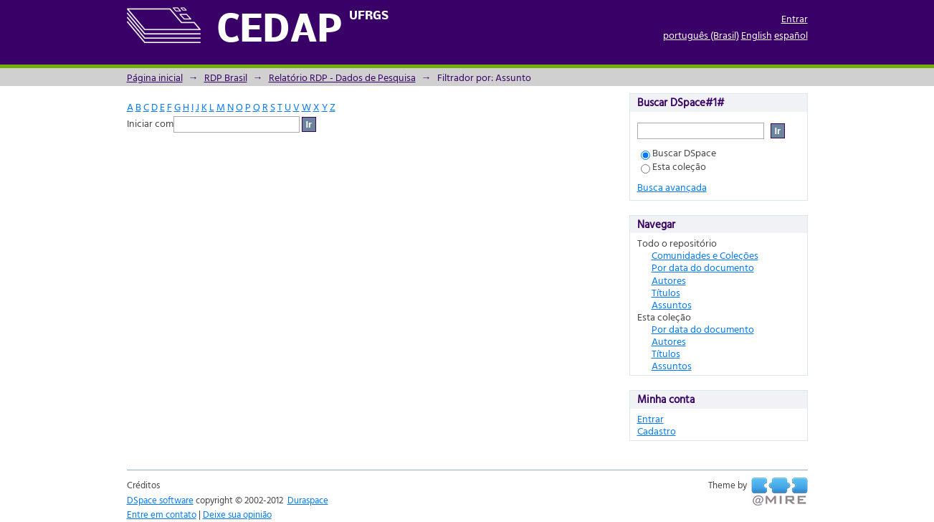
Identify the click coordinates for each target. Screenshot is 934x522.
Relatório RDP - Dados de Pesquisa (342, 77)
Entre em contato (161, 514)
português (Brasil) (701, 34)
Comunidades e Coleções (705, 254)
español (791, 34)
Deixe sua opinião (237, 514)
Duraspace (307, 500)
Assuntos (672, 304)
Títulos (666, 292)
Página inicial (155, 77)
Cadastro (656, 430)
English (756, 34)
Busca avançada (672, 186)
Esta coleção (673, 166)
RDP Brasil (225, 77)
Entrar (794, 18)
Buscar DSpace (678, 152)
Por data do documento (703, 267)
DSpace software (160, 500)
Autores (669, 280)
